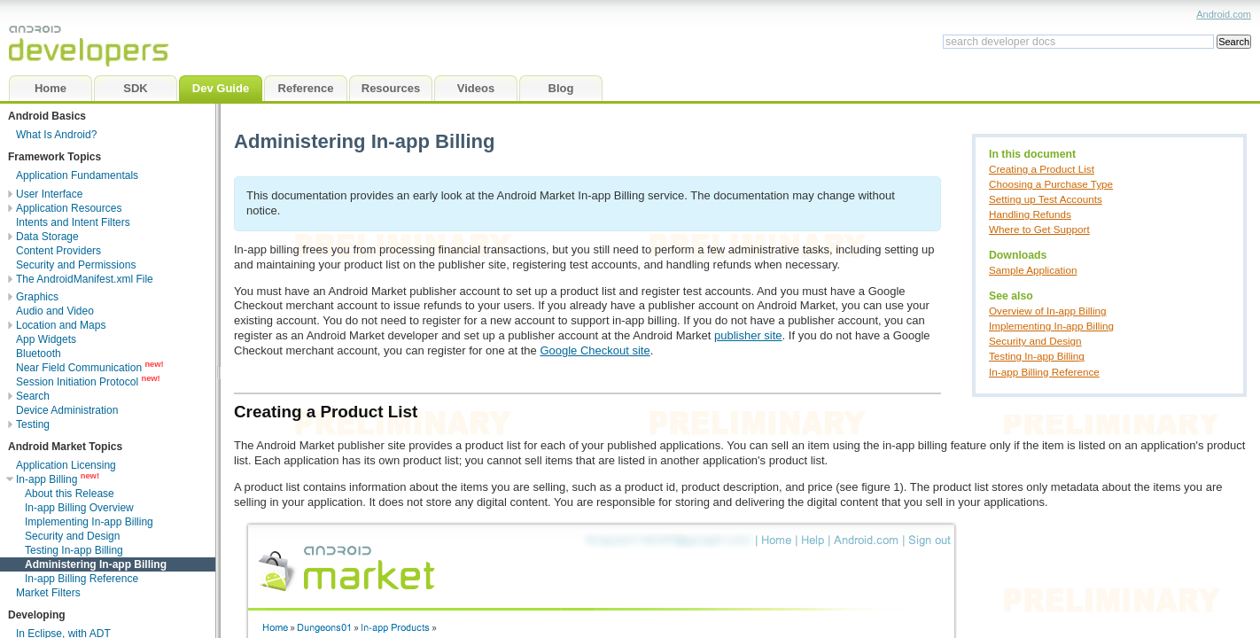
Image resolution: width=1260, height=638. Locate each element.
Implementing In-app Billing (1051, 325)
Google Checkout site (594, 350)
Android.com (1223, 14)
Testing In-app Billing (1037, 356)
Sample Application (1033, 270)
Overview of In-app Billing (1048, 310)
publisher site (748, 335)
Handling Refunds (1030, 214)
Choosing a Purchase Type (1051, 184)
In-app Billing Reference (1044, 371)
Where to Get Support (1039, 229)
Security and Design (1035, 340)
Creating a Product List (1041, 169)
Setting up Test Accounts (1045, 199)
